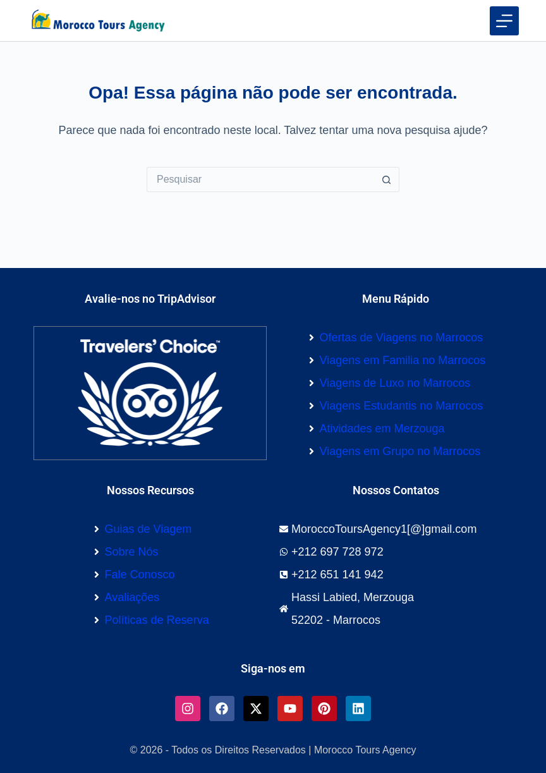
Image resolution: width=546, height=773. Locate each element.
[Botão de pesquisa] (386, 179)
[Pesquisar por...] (260, 179)
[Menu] (504, 20)
